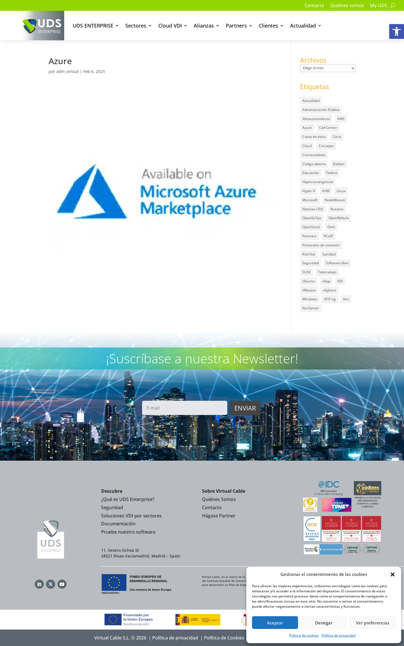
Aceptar (275, 623)
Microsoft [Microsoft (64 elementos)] (310, 200)
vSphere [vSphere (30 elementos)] (329, 290)
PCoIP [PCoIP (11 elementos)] (328, 236)
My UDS (378, 6)
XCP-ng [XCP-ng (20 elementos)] (330, 299)
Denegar (323, 623)
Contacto (314, 6)
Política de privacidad (338, 635)
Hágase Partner (219, 516)
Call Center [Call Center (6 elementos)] (328, 127)
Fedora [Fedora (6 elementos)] (331, 172)
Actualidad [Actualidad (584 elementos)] (311, 100)
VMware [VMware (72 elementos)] (309, 290)
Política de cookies (304, 635)
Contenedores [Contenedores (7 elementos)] (314, 154)
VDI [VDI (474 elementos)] (340, 281)
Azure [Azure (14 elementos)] (307, 127)
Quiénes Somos (219, 499)
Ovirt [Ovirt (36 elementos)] (331, 227)
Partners (236, 25)
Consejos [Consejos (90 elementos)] (326, 145)
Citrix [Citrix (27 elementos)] (337, 136)
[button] (396, 31)
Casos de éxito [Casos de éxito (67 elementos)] (314, 136)
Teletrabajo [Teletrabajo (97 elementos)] (327, 272)
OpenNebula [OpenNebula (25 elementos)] (338, 217)
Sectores (135, 25)
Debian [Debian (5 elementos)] (339, 164)
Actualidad (303, 25)
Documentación (118, 524)
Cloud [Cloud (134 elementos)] (307, 145)
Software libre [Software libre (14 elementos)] (337, 263)
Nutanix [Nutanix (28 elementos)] (336, 209)
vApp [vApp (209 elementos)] (326, 281)
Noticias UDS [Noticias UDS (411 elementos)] (312, 209)
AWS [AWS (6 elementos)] (341, 118)
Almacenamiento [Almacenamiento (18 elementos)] (316, 118)
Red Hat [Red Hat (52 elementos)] (308, 254)
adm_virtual (67, 71)
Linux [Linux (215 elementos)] (341, 190)
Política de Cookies (224, 638)
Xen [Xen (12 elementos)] (346, 299)
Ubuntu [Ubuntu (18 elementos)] (308, 281)
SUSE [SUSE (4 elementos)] (306, 272)
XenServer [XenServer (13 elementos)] (310, 308)
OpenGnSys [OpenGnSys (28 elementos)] (311, 217)
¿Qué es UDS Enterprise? (127, 499)
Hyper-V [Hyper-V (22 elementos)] (308, 190)
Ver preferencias (372, 623)
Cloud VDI (170, 25)
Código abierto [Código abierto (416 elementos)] (314, 164)
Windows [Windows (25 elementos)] (309, 299)
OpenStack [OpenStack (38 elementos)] (311, 227)
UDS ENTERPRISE (93, 25)
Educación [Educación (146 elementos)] (310, 172)
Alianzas (204, 25)
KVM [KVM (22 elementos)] (326, 190)
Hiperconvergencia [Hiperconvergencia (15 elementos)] (317, 181)
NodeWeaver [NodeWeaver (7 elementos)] (335, 200)
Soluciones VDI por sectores (131, 516)
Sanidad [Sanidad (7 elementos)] (329, 254)
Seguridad (112, 507)
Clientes (268, 25)
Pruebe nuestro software (128, 532)
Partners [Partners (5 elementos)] (309, 236)
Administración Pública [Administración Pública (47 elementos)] (321, 109)
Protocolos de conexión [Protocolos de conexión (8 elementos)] (321, 245)
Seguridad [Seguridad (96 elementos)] (310, 263)
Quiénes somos (347, 6)
